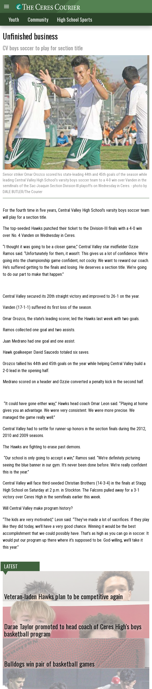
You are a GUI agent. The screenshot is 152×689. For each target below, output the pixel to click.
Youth (14, 19)
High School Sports (74, 19)
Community (38, 19)
